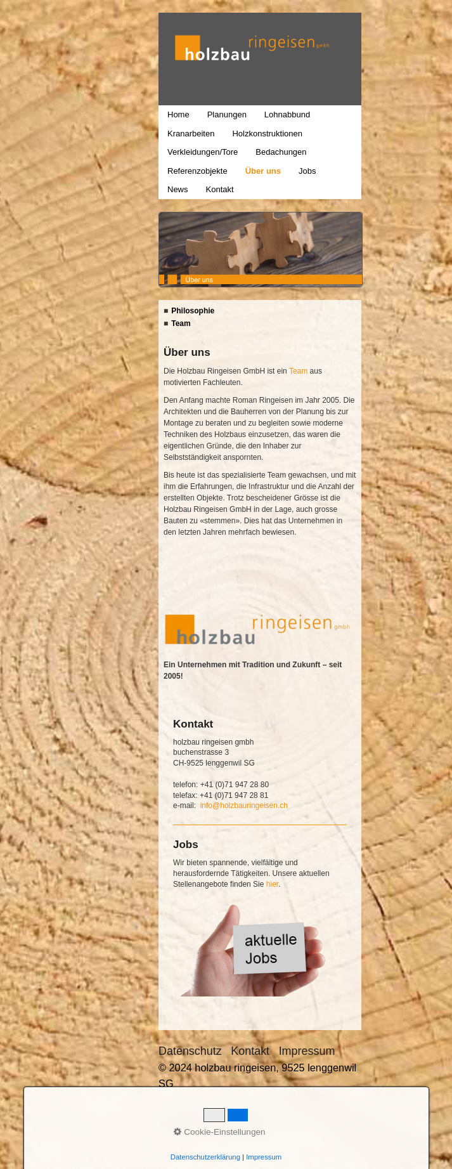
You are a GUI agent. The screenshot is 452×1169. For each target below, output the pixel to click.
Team (180, 323)
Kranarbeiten (190, 133)
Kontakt (220, 189)
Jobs (307, 171)
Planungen (227, 114)
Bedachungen (280, 152)
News (177, 189)
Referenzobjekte (197, 171)
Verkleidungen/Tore (202, 152)
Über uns (263, 171)
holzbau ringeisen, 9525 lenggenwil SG (165, 69)
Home (178, 114)
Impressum (307, 1051)
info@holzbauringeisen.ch (244, 805)
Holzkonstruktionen (267, 133)
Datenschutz (190, 1051)
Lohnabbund (287, 114)
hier (272, 884)
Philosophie (192, 310)
